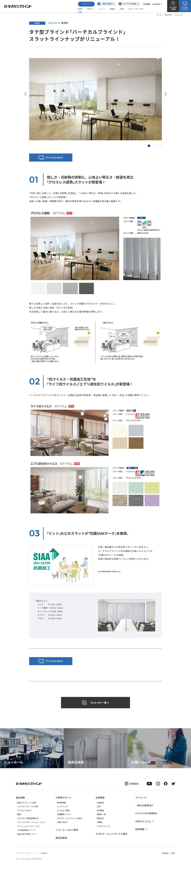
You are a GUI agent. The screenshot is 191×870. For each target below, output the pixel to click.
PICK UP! (178, 14)
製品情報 (168, 14)
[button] (26, 94)
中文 (173, 853)
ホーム (159, 14)
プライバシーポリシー (25, 853)
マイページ (86, 4)
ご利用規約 (42, 853)
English (165, 853)
